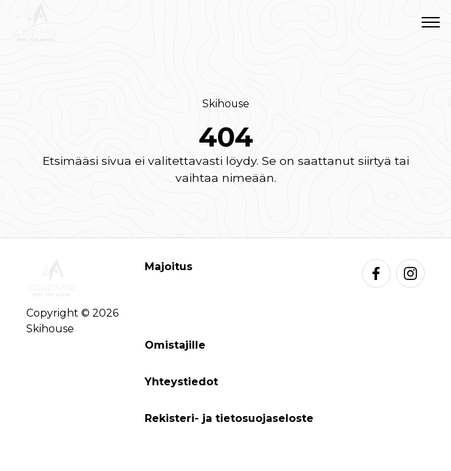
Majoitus (168, 266)
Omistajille (175, 345)
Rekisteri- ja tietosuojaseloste (229, 418)
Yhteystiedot (181, 381)
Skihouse (225, 103)
